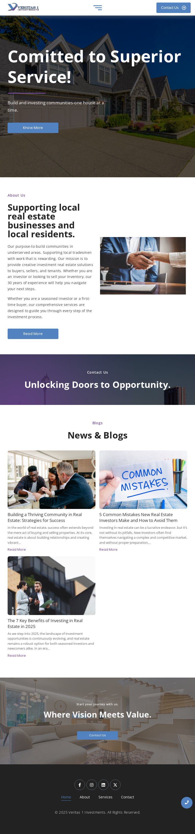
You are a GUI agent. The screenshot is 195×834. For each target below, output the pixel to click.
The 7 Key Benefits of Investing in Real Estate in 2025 (45, 623)
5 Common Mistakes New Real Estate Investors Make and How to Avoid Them (138, 517)
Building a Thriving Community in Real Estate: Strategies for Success (45, 517)
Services (105, 797)
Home (66, 797)
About (85, 797)
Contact (127, 797)
